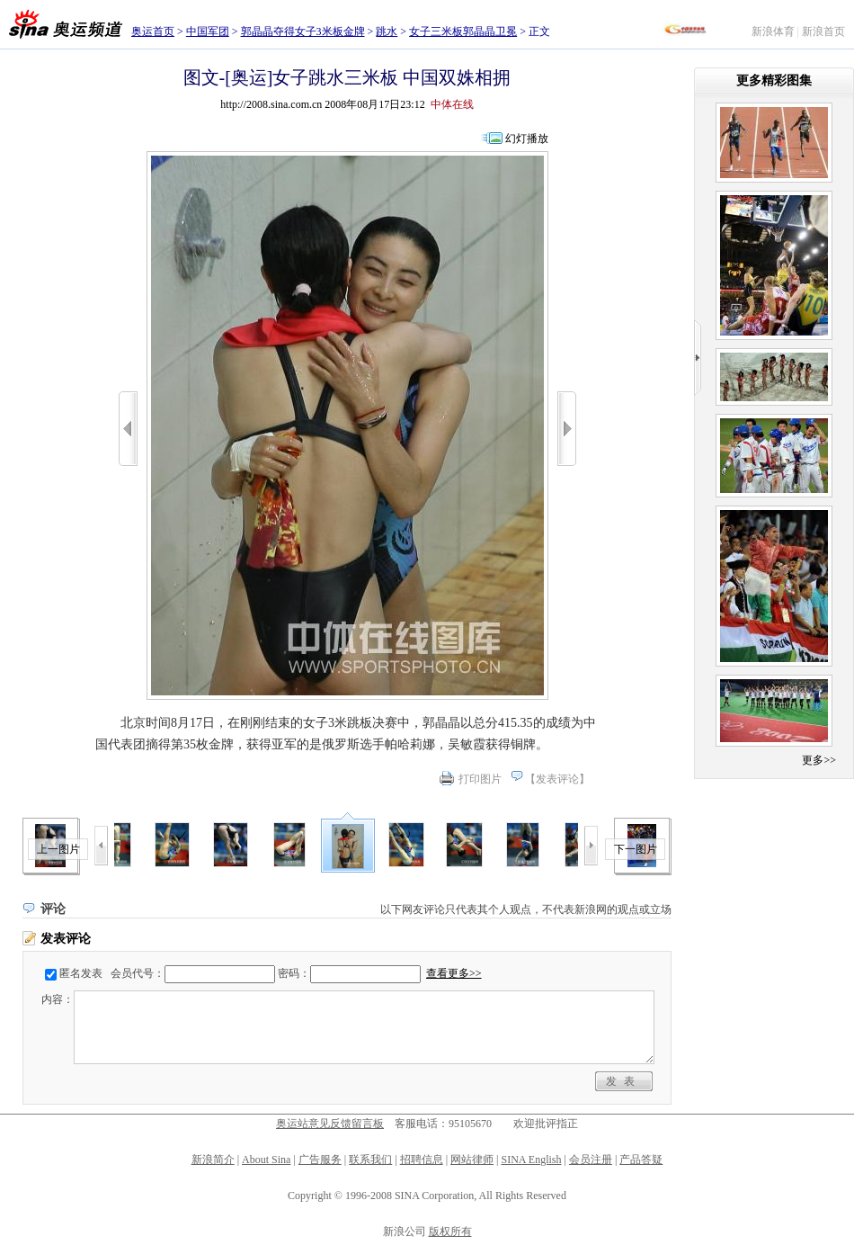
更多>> (819, 760)
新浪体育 (773, 31)
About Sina (266, 1159)
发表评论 (557, 779)
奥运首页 (152, 31)
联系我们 (370, 1159)
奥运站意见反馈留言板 (330, 1123)
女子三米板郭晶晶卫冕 (463, 31)
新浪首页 (823, 31)
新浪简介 (213, 1159)
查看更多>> (454, 973)
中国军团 (207, 31)
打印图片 (480, 779)
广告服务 (320, 1159)
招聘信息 (421, 1159)
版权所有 (450, 1231)
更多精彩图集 (774, 80)
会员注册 (590, 1159)
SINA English (531, 1159)
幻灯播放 (526, 138)
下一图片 (635, 849)
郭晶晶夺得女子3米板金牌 (303, 31)
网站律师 (472, 1159)
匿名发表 (80, 973)
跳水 (386, 31)
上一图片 (58, 849)
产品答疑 (641, 1159)
